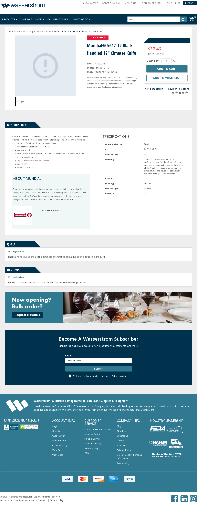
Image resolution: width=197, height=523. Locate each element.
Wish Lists (57, 454)
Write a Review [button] (16, 277)
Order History (59, 445)
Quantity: (153, 60)
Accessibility (123, 463)
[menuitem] (8, 19)
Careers (121, 440)
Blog (119, 426)
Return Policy (91, 448)
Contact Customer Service (98, 429)
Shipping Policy (92, 433)
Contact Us (122, 435)
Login (55, 426)
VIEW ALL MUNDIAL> (51, 210)
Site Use (121, 445)
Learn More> (148, 409)
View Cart (57, 450)
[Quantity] (167, 61)
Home (12, 31)
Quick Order (58, 435)
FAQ (86, 453)
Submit (98, 369)
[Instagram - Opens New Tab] (193, 501)
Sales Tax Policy (92, 443)
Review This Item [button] (178, 88)
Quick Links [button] (174, 3)
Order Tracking (111, 3)
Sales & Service (92, 438)
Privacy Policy (124, 450)
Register (56, 430)
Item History (59, 440)
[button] (190, 3)
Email (68, 356)
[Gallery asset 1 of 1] (45, 65)
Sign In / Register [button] (152, 3)
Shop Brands (35, 31)
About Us (122, 430)
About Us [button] (130, 3)
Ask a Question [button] (154, 88)
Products (21, 31)
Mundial (47, 31)
